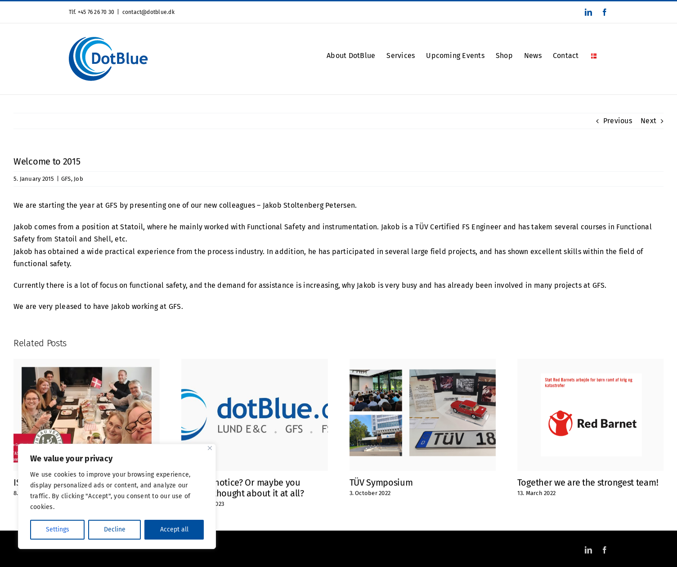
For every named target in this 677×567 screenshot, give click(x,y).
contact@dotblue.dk (148, 12)
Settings (57, 529)
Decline (115, 529)
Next (648, 120)
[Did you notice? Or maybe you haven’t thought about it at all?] (254, 363)
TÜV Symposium (381, 482)
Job (78, 178)
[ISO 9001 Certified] (86, 363)
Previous (617, 120)
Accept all (174, 529)
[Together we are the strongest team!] (590, 363)
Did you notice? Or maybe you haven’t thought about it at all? (242, 488)
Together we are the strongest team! (588, 482)
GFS (66, 178)
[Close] (210, 448)
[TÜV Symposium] (423, 363)
